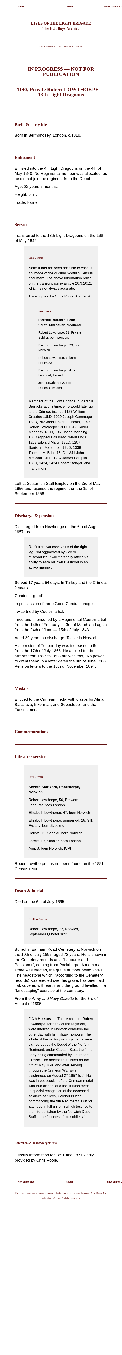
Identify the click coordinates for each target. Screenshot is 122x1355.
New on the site (26, 1182)
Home (21, 6)
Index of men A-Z (113, 6)
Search (69, 6)
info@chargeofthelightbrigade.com (65, 1198)
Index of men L (114, 1182)
